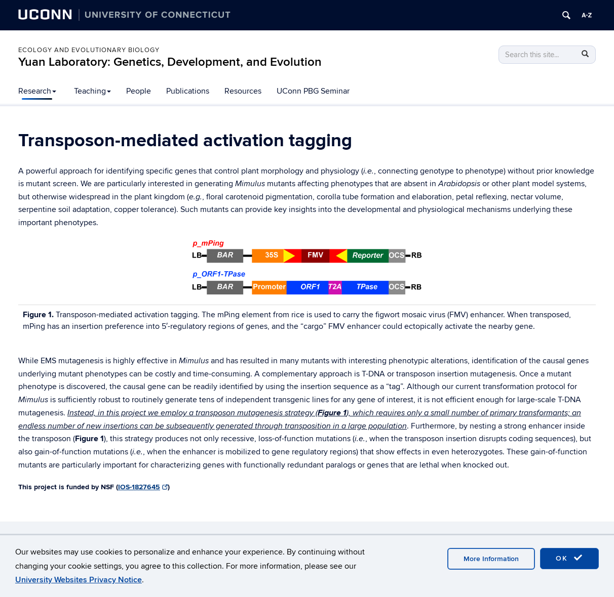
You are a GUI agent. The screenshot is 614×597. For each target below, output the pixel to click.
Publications (187, 91)
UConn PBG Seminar (313, 91)
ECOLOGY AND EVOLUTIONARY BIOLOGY (89, 50)
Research (37, 91)
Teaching (92, 91)
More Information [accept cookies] (491, 559)
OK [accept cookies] (569, 558)
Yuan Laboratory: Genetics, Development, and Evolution (170, 62)
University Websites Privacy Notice (78, 580)
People (138, 91)
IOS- (143, 487)
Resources (242, 91)
